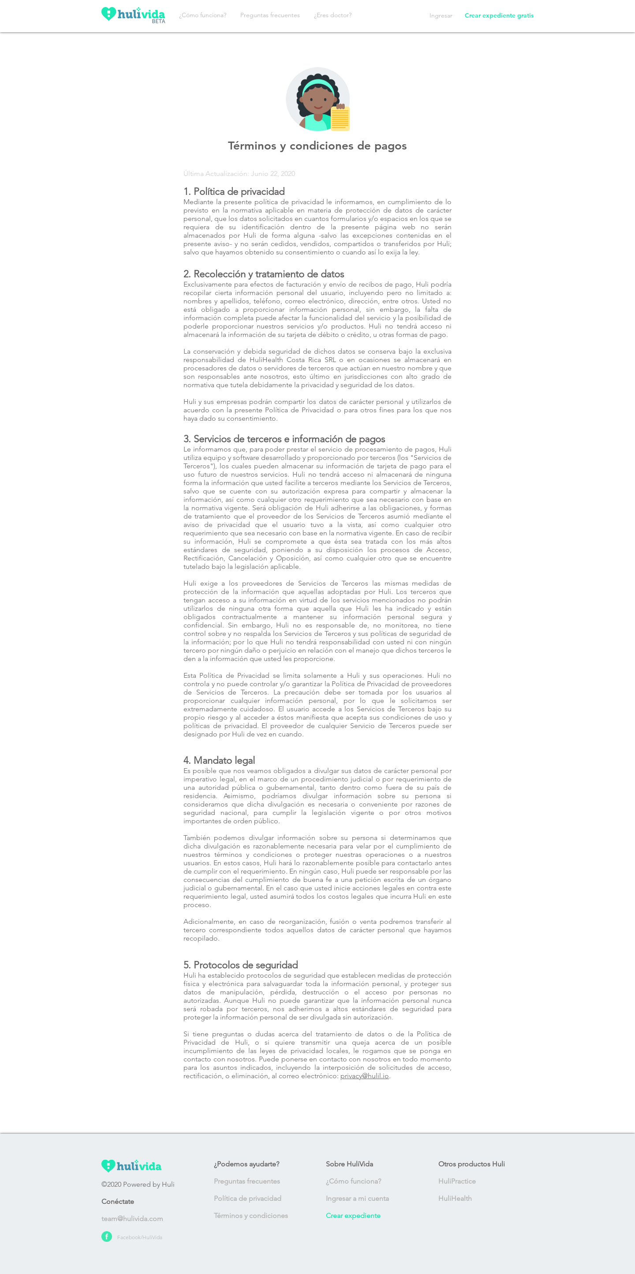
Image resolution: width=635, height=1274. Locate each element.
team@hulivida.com (132, 1218)
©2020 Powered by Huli (138, 1184)
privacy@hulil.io (364, 1076)
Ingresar (441, 15)
